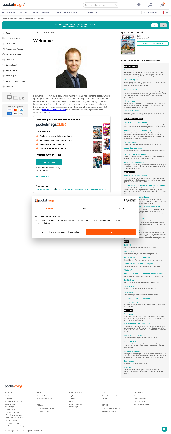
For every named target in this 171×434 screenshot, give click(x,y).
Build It (21, 19)
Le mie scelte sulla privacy (14, 426)
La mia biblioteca (11, 38)
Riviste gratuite (10, 404)
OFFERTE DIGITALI (81, 189)
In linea (72, 401)
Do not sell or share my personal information (60, 232)
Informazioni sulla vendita (111, 408)
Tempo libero (91, 13)
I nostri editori (10, 409)
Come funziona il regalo (45, 408)
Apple (71, 396)
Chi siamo (137, 396)
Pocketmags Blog (11, 407)
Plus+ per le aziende (12, 412)
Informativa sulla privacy (14, 415)
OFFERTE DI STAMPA (64, 189)
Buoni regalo (9, 76)
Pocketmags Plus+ (11, 54)
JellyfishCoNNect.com (142, 404)
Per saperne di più (43, 177)
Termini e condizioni (12, 420)
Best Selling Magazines (13, 401)
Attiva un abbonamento (13, 81)
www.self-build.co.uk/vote (54, 109)
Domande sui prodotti (109, 396)
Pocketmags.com (140, 398)
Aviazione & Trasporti (68, 13)
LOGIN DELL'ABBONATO (45, 189)
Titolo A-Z (8, 60)
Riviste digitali (74, 407)
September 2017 (30, 19)
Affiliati (104, 398)
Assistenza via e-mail (44, 398)
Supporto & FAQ (43, 396)
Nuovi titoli (8, 398)
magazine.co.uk (139, 401)
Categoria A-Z (10, 65)
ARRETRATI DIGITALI (99, 189)
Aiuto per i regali (43, 411)
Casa (6, 33)
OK (111, 232)
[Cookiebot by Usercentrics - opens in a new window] (126, 201)
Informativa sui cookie (13, 423)
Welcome (41, 19)
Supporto (7, 86)
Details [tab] (85, 209)
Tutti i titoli (8, 396)
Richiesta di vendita (109, 411)
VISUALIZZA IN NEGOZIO (153, 44)
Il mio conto (8, 44)
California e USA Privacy (14, 418)
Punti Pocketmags (75, 404)
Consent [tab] (50, 209)
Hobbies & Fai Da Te (42, 13)
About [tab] (121, 209)
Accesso (105, 414)
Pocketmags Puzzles (12, 49)
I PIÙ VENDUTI (8, 13)
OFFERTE (24, 13)
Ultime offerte (9, 70)
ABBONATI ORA (48, 162)
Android (72, 398)
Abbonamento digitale (9, 19)
